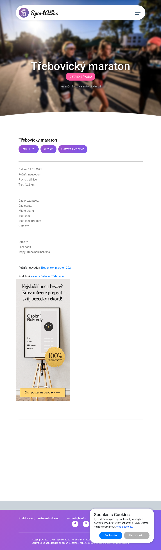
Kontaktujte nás (76, 518)
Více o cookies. (124, 526)
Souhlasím (111, 535)
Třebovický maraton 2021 (56, 267)
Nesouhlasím (136, 535)
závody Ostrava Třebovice (47, 276)
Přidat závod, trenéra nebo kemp (39, 518)
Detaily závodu (80, 76)
